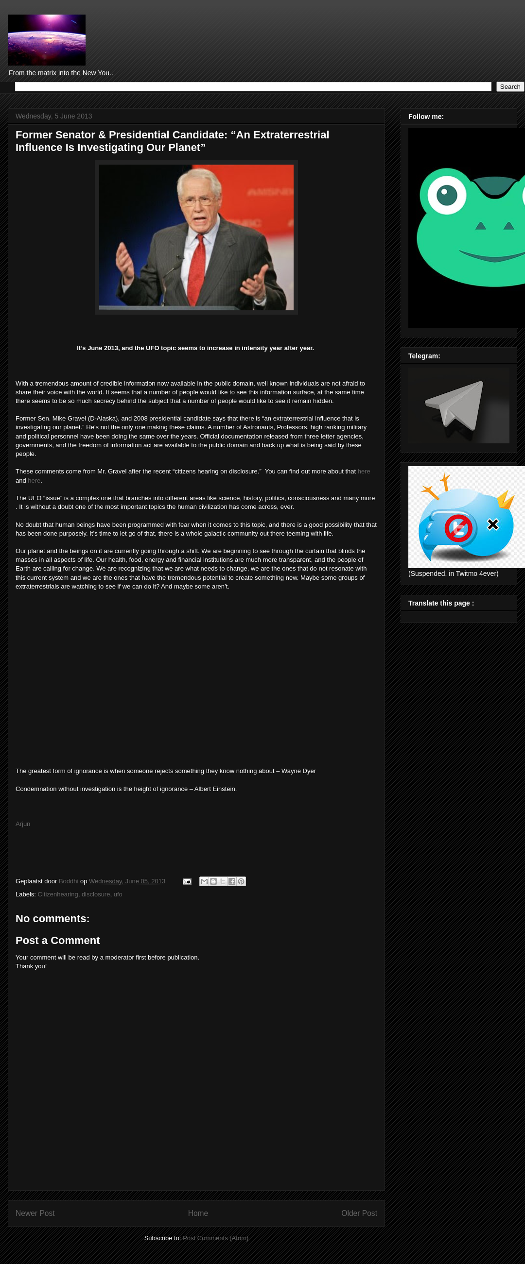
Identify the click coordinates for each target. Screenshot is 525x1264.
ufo (118, 894)
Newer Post (35, 1213)
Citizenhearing (58, 894)
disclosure (96, 894)
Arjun (23, 823)
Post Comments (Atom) (215, 1238)
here (364, 471)
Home (198, 1213)
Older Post (359, 1213)
